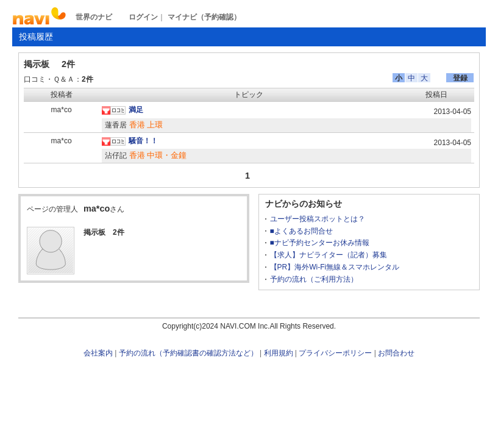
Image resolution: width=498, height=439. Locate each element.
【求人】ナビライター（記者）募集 (328, 255)
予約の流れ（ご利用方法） (314, 279)
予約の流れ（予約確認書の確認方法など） (188, 353)
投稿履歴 (36, 36)
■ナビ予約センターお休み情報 (319, 242)
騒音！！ (143, 141)
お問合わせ (396, 353)
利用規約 (278, 353)
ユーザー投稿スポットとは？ (317, 219)
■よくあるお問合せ (301, 231)
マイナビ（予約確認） (204, 17)
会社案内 (98, 353)
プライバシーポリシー (335, 353)
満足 (136, 109)
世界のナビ (94, 17)
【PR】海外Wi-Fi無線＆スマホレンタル (335, 267)
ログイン (143, 17)
